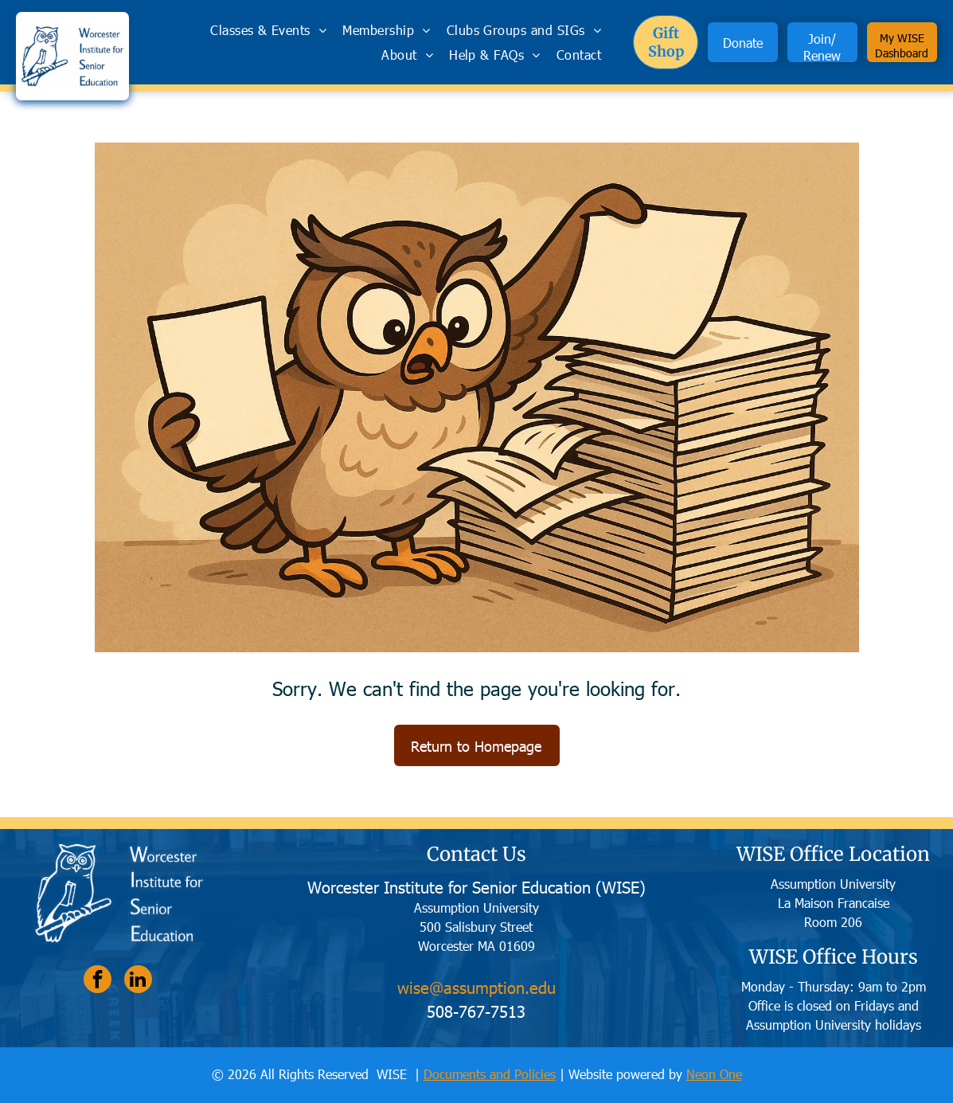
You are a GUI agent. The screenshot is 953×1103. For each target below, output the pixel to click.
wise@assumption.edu (476, 986)
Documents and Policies (490, 1074)
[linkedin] (138, 981)
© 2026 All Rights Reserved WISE (311, 1074)
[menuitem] (268, 30)
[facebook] (97, 981)
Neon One (714, 1074)
